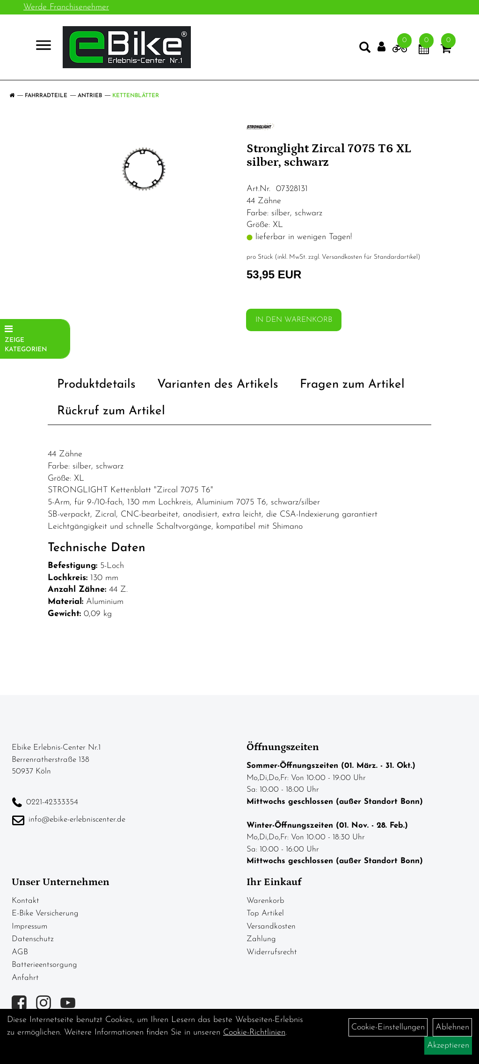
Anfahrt (25, 978)
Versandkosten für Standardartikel (370, 257)
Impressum (29, 926)
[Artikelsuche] (364, 49)
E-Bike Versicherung (45, 913)
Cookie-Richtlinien (254, 1032)
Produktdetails (96, 384)
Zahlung (261, 939)
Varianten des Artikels (217, 384)
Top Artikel (265, 913)
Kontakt (25, 901)
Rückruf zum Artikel (111, 411)
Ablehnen (452, 1027)
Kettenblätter (135, 96)
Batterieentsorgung (44, 965)
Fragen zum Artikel (352, 384)
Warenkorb (265, 901)
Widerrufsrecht (272, 952)
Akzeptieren (448, 1045)
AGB (20, 952)
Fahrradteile (46, 96)
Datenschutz (33, 939)
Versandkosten (271, 926)
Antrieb (90, 96)
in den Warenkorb (293, 320)
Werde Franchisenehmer (66, 7)
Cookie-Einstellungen (388, 1027)
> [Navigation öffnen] (39, 46)
